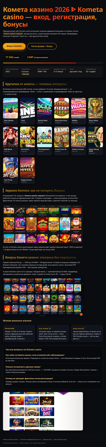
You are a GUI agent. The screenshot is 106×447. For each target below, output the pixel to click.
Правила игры (47, 439)
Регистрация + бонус (42, 46)
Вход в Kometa (14, 46)
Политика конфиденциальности (30, 439)
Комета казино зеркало (10, 439)
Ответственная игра (60, 439)
